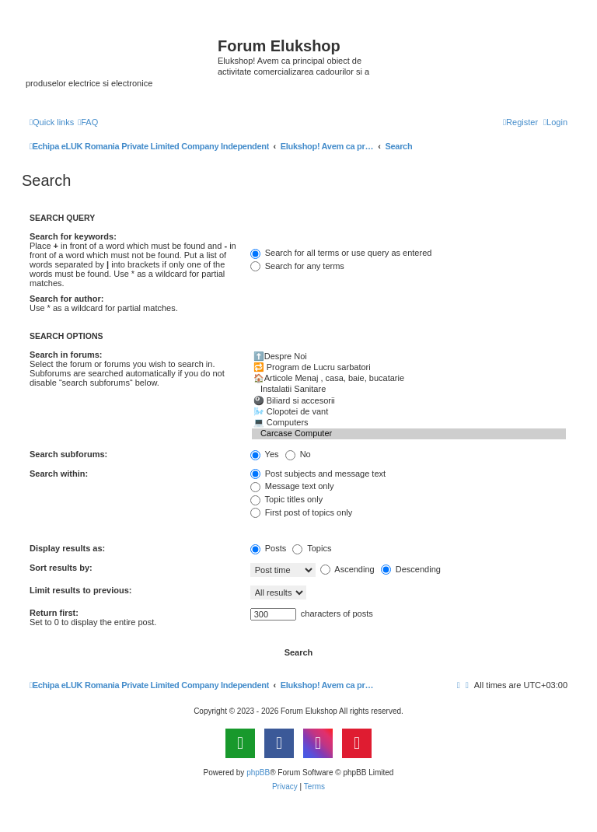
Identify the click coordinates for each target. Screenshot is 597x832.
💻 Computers (409, 423)
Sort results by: (61, 567)
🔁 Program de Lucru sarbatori (409, 367)
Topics (311, 548)
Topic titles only (286, 499)
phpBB (258, 772)
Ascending (347, 569)
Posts (268, 548)
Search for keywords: (73, 236)
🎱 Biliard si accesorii (409, 401)
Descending (411, 569)
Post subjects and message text (318, 473)
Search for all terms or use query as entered (341, 252)
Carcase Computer (409, 433)
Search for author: (66, 298)
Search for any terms (297, 266)
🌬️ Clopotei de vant (409, 412)
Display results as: (67, 548)
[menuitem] (88, 122)
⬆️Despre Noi (409, 356)
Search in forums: (66, 354)
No (298, 454)
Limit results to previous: (80, 590)
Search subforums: (68, 454)
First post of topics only (301, 512)
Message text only (292, 486)
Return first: (54, 612)
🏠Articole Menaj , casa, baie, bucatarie (409, 378)
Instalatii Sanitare (409, 389)
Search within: (59, 473)
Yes (264, 454)
